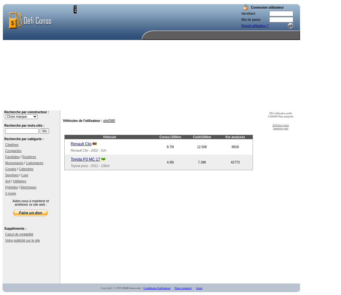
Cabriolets (26, 169)
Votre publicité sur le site (22, 240)
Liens (199, 288)
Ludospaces (34, 163)
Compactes (13, 151)
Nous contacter (283, 105)
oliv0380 (109, 121)
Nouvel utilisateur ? (255, 26)
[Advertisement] (149, 50)
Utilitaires (19, 181)
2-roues (10, 193)
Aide (252, 105)
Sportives (12, 175)
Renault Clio (81, 144)
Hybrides (11, 187)
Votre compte (224, 105)
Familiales (12, 157)
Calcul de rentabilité (19, 234)
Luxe (24, 175)
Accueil (158, 105)
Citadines (12, 145)
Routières (29, 157)
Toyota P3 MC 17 (85, 159)
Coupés (10, 169)
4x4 (7, 181)
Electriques (28, 187)
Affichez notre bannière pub (280, 127)
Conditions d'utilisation (156, 288)
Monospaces (14, 163)
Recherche (189, 105)
